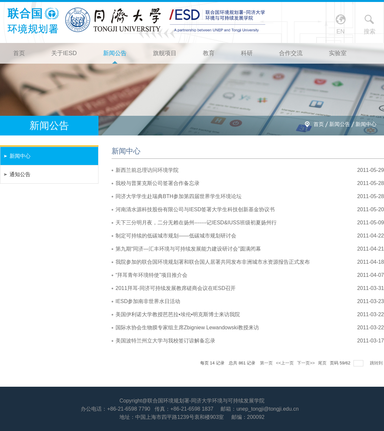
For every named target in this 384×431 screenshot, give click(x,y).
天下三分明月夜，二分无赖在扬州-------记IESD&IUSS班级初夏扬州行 (196, 222)
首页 (19, 53)
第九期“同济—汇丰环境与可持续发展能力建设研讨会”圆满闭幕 (188, 249)
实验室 (338, 53)
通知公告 (20, 174)
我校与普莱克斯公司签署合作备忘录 (158, 183)
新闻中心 (365, 124)
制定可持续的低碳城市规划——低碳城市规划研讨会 (176, 235)
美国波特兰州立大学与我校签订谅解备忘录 (165, 340)
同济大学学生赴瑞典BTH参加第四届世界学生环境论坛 (179, 196)
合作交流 (291, 53)
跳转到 (377, 362)
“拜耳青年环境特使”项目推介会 (151, 275)
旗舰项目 (165, 53)
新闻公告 (115, 53)
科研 (247, 53)
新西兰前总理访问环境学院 (147, 170)
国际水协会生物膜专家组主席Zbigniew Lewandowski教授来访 (187, 327)
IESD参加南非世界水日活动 (148, 301)
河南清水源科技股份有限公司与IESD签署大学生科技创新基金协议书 (195, 209)
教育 (209, 53)
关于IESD (64, 53)
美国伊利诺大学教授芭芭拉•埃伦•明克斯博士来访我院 (178, 314)
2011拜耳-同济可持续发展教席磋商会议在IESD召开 (176, 288)
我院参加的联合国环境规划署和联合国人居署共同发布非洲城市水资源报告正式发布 (213, 262)
